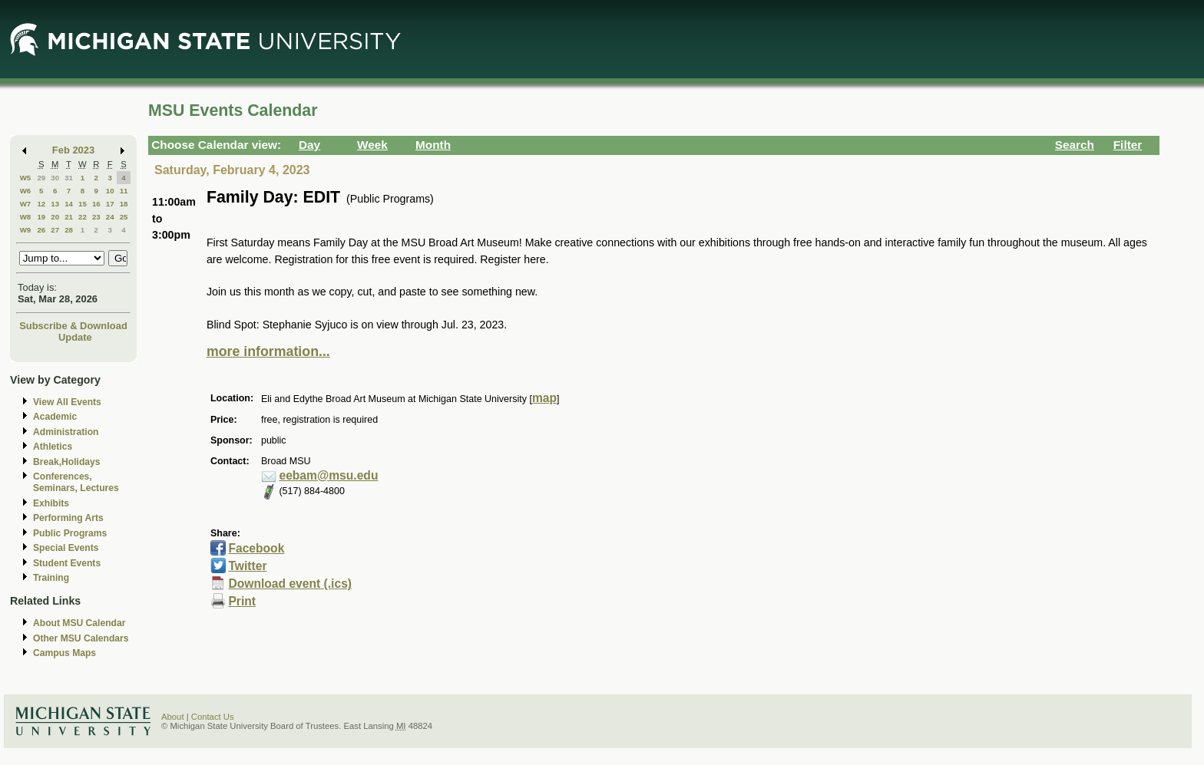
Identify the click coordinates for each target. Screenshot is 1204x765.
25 (124, 217)
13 (55, 203)
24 (110, 217)
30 (55, 177)
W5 (25, 177)
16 (96, 203)
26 (41, 230)
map (544, 397)
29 (41, 177)
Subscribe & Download (73, 325)
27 (55, 230)
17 (110, 203)
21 (68, 217)
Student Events (67, 563)
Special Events (65, 547)
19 (41, 217)
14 (68, 203)
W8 (25, 217)
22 (82, 217)
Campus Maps (64, 653)
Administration (65, 432)
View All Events (67, 402)
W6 (25, 190)
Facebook (256, 548)
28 (68, 230)
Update (75, 337)
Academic (55, 416)
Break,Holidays (67, 462)
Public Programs (70, 533)
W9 (25, 230)
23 (96, 217)
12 (41, 203)
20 (55, 217)
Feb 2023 (73, 150)
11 (124, 190)
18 (124, 203)
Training (51, 577)
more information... (268, 351)
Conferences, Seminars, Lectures (76, 482)
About (172, 716)
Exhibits (51, 503)
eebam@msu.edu (328, 475)
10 (110, 190)
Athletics (52, 446)
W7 (25, 203)
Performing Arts (68, 518)
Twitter (247, 565)
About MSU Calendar (79, 623)
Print (242, 601)
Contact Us (212, 716)
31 (68, 177)
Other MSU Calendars (81, 638)
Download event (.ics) (290, 583)
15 (82, 203)
